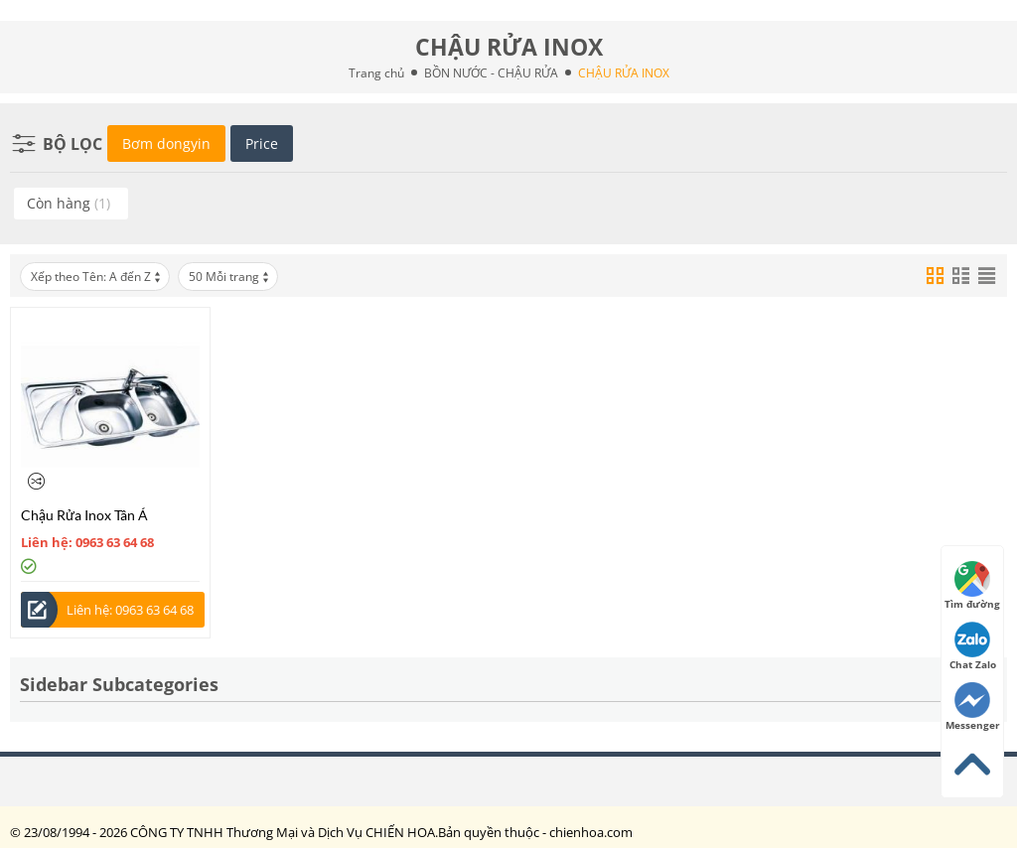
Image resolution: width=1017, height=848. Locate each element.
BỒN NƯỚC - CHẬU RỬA (491, 73)
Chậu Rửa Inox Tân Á (84, 514)
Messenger (972, 707)
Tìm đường (972, 586)
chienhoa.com (591, 832)
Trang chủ (376, 73)
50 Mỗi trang (230, 276)
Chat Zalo (972, 646)
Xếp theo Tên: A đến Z (97, 276)
